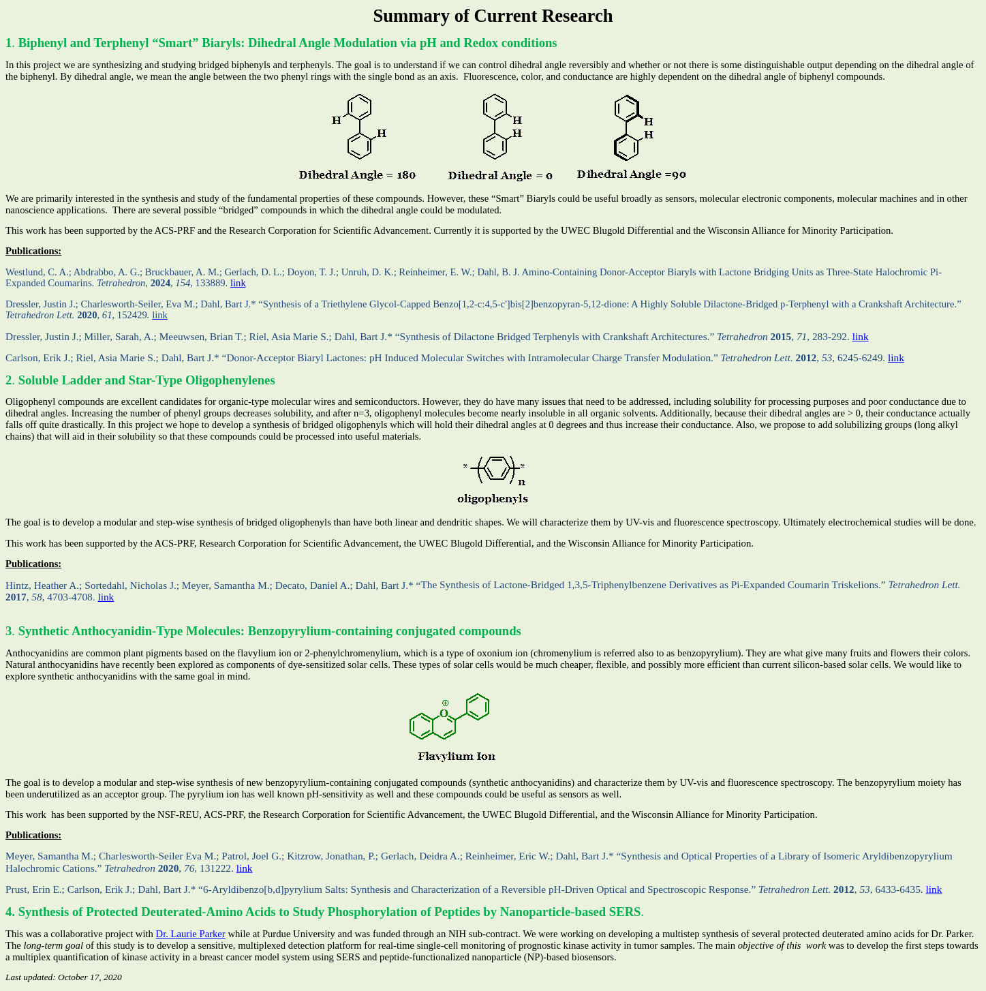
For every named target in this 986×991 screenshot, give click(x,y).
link (238, 282)
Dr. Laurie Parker (191, 933)
